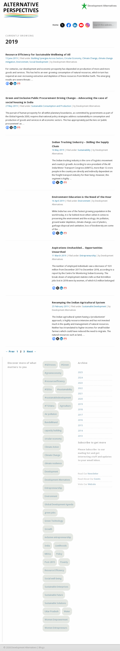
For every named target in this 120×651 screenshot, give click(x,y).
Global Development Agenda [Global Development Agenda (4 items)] (59, 504)
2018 (80, 409)
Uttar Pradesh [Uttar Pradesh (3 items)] (51, 611)
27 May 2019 (12, 106)
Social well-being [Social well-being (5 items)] (53, 578)
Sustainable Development (94, 306)
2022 (80, 388)
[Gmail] (18, 83)
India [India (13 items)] (47, 545)
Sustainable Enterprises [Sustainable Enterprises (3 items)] (56, 586)
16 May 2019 (58, 150)
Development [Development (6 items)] (51, 471)
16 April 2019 (58, 201)
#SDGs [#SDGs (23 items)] (48, 389)
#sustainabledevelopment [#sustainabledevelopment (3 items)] (58, 397)
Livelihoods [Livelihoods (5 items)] (61, 545)
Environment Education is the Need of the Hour (81, 197)
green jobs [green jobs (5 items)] (50, 512)
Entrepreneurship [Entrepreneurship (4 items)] (53, 488)
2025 (80, 372)
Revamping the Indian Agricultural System (78, 302)
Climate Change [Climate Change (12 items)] (52, 455)
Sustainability (84, 150)
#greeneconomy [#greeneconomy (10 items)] (53, 373)
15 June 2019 (12, 58)
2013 (80, 436)
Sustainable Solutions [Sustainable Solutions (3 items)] (55, 603)
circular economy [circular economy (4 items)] (53, 438)
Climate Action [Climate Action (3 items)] (52, 447)
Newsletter (93, 473)
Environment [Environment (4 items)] (51, 496)
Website (92, 484)
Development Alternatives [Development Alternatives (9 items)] (57, 479)
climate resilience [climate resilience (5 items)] (53, 463)
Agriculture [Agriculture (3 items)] (65, 406)
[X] (11, 83)
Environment (22, 62)
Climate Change (89, 58)
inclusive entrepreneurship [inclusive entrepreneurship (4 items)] (58, 537)
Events (97, 479)
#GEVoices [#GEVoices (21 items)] (50, 364)
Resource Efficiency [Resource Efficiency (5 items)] (54, 570)
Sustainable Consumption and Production (51, 106)
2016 (80, 420)
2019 (80, 404)
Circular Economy (72, 58)
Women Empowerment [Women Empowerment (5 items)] (56, 619)
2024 (80, 377)
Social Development (38, 62)
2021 (80, 393)
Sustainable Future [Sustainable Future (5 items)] (54, 595)
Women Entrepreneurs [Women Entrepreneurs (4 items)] (56, 628)
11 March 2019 (59, 255)
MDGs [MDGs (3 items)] (48, 554)
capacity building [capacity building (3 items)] (53, 430)
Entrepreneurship (88, 255)
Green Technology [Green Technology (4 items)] (54, 521)
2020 (80, 399)
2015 (80, 425)
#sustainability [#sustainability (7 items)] (64, 389)
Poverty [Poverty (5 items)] (64, 562)
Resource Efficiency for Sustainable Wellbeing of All (38, 54)
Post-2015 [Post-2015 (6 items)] (50, 562)
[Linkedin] (15, 83)
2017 (80, 414)
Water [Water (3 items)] (67, 611)
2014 (80, 430)
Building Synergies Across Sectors (47, 58)
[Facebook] (7, 83)
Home (55, 25)
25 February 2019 (60, 306)
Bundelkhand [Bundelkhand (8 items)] (51, 422)
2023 (80, 383)
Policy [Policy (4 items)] (59, 554)
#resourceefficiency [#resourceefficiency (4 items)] (55, 381)
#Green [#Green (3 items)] (65, 364)
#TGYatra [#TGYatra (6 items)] (49, 406)
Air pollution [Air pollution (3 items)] (51, 414)
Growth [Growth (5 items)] (48, 529)
